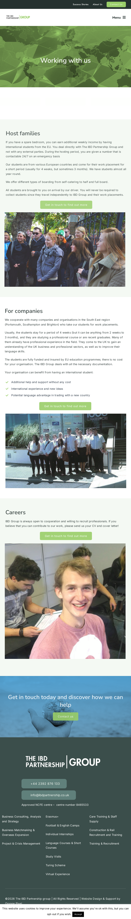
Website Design (91, 898)
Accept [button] (78, 914)
